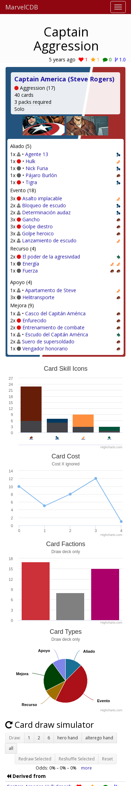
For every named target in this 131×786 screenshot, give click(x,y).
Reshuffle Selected (77, 759)
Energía (30, 263)
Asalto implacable (42, 198)
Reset (107, 759)
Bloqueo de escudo (44, 205)
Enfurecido (34, 320)
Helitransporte (38, 297)
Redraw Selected (35, 759)
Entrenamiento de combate (53, 327)
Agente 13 (36, 154)
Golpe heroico (38, 233)
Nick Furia (37, 168)
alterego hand (99, 738)
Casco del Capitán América (55, 313)
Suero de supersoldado (48, 341)
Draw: (15, 738)
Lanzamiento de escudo (49, 240)
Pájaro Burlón (41, 175)
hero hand (67, 738)
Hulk (30, 161)
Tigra (31, 182)
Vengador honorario (45, 348)
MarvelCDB (21, 7)
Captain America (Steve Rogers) (64, 79)
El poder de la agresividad (51, 256)
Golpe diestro (37, 226)
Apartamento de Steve (50, 290)
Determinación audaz (46, 212)
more (86, 768)
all (11, 748)
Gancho (31, 219)
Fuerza (30, 270)
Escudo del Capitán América (56, 334)
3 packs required (32, 102)
